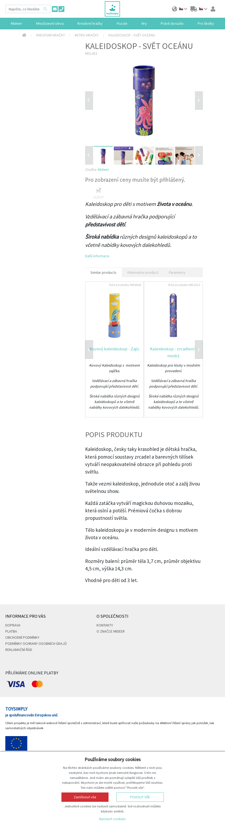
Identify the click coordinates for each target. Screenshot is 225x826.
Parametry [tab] (177, 272)
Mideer (103, 169)
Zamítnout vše (85, 797)
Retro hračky (87, 35)
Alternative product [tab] (142, 272)
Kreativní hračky (50, 35)
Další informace (97, 256)
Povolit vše (140, 797)
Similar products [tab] (103, 272)
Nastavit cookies (112, 818)
